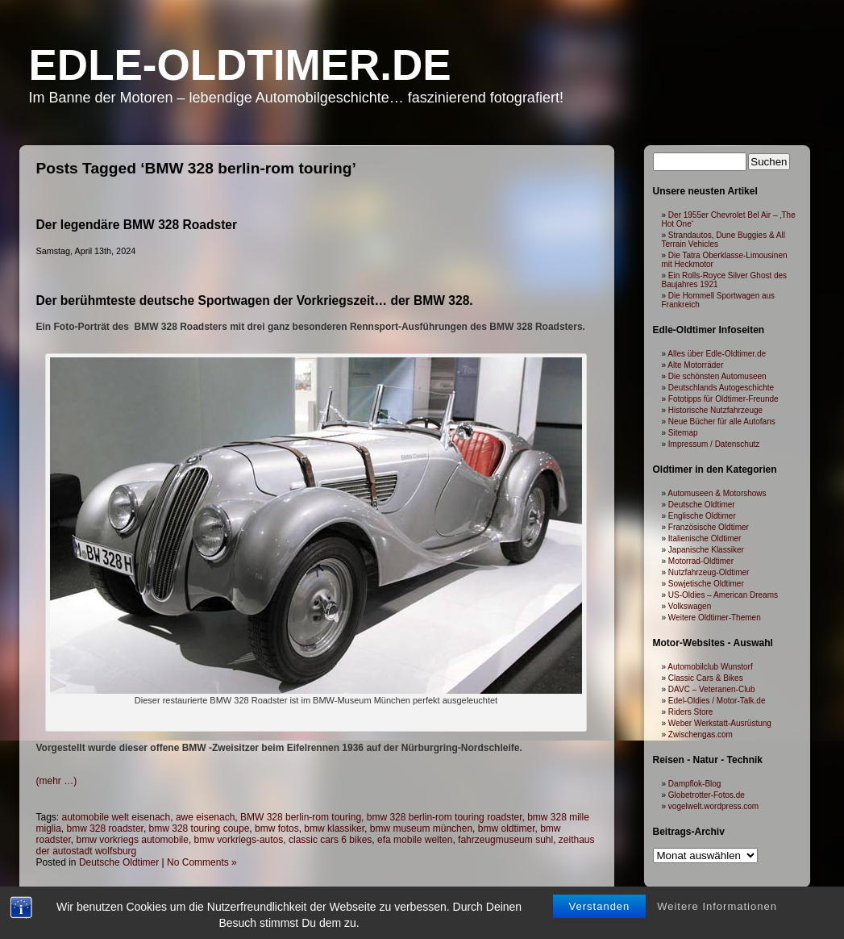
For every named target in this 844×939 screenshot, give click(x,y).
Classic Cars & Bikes (705, 678)
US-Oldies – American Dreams (723, 595)
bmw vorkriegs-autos (239, 839)
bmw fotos (277, 828)
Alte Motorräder (695, 365)
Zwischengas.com (700, 734)
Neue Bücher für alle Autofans (721, 421)
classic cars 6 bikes (330, 839)
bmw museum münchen (421, 828)
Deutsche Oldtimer (119, 862)
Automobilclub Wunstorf (709, 666)
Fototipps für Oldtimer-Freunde (723, 398)
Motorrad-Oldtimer (701, 561)
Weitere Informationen (717, 894)
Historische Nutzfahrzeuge (715, 410)
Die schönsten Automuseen (717, 376)
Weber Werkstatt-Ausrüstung (719, 723)
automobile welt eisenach (116, 817)
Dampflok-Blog (694, 783)
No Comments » (202, 862)
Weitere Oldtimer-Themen (714, 617)
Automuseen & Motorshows (716, 493)
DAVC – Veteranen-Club (711, 689)
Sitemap (683, 432)
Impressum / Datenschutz (713, 444)
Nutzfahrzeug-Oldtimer (709, 572)
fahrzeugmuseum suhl (505, 839)
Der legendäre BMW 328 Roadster (137, 225)
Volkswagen (689, 606)
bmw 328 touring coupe (199, 828)
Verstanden (599, 894)
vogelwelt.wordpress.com (713, 806)
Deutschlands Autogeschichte (721, 387)
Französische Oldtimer (708, 527)
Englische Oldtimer (702, 515)
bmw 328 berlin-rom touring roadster (444, 817)
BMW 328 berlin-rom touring (300, 817)
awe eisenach (205, 817)
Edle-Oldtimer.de (240, 65)
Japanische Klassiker (706, 549)
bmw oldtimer (506, 828)
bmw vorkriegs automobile (133, 839)
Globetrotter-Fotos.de (706, 795)
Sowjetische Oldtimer (706, 583)
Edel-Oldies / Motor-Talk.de (717, 700)
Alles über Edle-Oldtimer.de (716, 353)
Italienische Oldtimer (705, 538)
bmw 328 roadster (105, 828)
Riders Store (690, 711)
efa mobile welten (414, 839)
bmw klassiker (334, 828)
